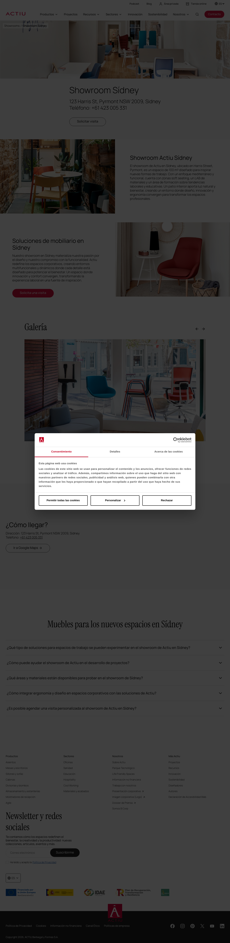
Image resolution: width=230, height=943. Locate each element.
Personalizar (115, 500)
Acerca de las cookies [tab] (168, 451)
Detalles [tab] (115, 451)
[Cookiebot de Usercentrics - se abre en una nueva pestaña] (175, 440)
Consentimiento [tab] (61, 451)
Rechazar (167, 500)
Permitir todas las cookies (63, 500)
